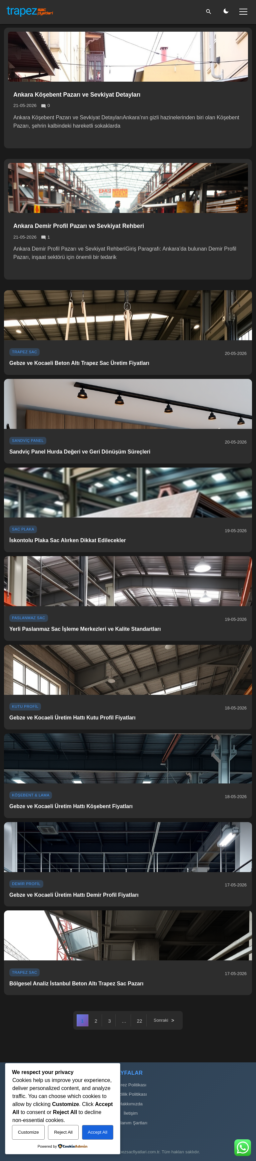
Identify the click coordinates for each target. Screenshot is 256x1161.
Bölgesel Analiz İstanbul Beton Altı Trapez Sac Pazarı (76, 983)
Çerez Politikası (130, 1084)
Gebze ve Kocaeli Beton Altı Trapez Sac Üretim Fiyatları (79, 363)
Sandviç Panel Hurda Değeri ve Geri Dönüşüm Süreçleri (79, 452)
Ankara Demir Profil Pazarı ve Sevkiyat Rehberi (78, 226)
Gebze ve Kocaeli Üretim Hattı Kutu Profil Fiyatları (72, 717)
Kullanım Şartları (130, 1122)
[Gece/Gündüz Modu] (226, 11)
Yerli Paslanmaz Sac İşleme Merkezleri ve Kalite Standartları (85, 629)
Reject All (63, 1132)
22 (139, 1021)
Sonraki (161, 1020)
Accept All (97, 1132)
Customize (28, 1132)
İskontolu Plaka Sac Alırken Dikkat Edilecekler (67, 540)
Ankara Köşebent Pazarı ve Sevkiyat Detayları (76, 94)
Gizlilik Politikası (130, 1094)
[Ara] (208, 11)
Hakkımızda (131, 1103)
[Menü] (243, 11)
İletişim (131, 1113)
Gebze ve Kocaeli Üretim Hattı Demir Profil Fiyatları (74, 895)
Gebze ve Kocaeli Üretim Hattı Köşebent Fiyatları (71, 806)
